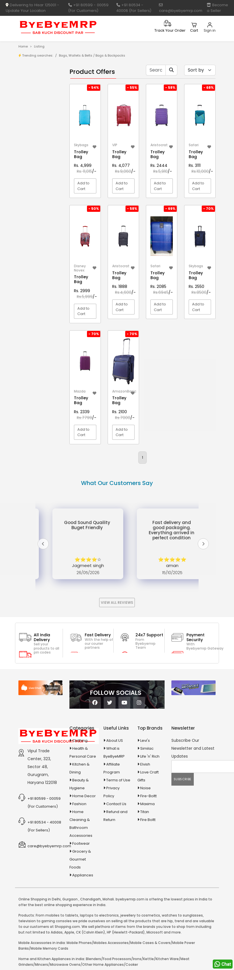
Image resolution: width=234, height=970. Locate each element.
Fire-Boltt (148, 796)
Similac (147, 748)
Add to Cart (83, 185)
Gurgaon (70, 899)
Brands (36, 101)
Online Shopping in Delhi (39, 899)
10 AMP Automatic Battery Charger (33, 161)
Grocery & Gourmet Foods (80, 859)
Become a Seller (217, 7)
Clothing (80, 740)
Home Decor (84, 796)
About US (114, 740)
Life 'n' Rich (149, 756)
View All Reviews (117, 602)
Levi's (145, 740)
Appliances (36, 229)
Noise (145, 788)
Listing (39, 46)
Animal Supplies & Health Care (37, 216)
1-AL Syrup (39, 132)
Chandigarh (90, 899)
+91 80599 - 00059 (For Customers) (88, 7)
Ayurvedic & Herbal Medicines (37, 253)
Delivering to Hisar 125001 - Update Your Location (32, 7)
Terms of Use (118, 780)
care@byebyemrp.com (180, 8)
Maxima (147, 804)
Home (23, 46)
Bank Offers (41, 109)
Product (37, 83)
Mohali (108, 899)
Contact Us (116, 804)
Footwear (81, 843)
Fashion (79, 804)
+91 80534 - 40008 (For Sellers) (133, 7)
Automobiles (37, 239)
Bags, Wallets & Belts (75, 55)
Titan (144, 811)
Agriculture (36, 202)
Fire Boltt (148, 819)
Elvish (145, 764)
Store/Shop (41, 92)
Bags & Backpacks (110, 55)
